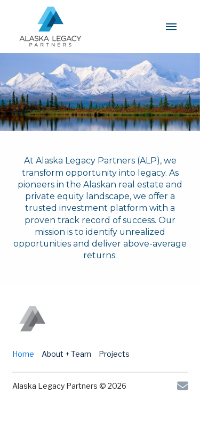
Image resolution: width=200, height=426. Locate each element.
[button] (171, 26)
